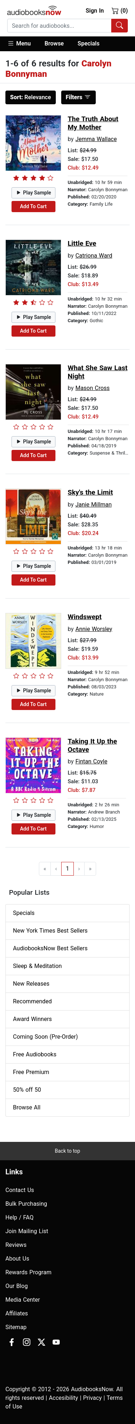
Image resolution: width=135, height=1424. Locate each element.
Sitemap (16, 1327)
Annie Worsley (93, 629)
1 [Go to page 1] (67, 868)
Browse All (26, 1107)
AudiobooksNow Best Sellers (50, 948)
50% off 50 (27, 1089)
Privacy (92, 1397)
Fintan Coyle (91, 761)
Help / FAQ (19, 1217)
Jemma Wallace (96, 139)
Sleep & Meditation (37, 966)
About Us (17, 1258)
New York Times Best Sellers (50, 930)
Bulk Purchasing (26, 1203)
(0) (120, 10)
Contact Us (19, 1190)
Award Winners (32, 1019)
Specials (89, 43)
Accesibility (63, 1397)
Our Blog (16, 1286)
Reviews (16, 1244)
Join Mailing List (26, 1231)
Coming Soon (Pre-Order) (45, 1036)
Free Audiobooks (35, 1054)
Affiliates (16, 1313)
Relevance (30, 97)
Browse (54, 43)
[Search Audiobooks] (119, 25)
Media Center (22, 1299)
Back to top (67, 1151)
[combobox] (67, 25)
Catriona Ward (93, 255)
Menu (19, 43)
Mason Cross (92, 388)
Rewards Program (28, 1272)
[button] (22, 43)
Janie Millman (93, 504)
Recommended (32, 1001)
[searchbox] (59, 25)
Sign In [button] (95, 10)
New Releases (31, 983)
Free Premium (31, 1072)
